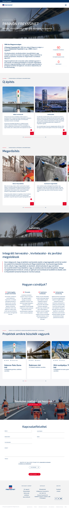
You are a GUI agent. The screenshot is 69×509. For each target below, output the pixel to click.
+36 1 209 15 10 (42, 493)
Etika (66, 507)
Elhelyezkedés (26, 491)
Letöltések (26, 495)
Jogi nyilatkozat (26, 497)
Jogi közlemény (29, 507)
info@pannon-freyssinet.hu (42, 491)
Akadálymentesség (59, 507)
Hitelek (35, 507)
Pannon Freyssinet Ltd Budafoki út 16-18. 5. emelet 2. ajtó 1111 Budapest (42, 497)
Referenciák (26, 493)
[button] (27, 137)
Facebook (58, 489)
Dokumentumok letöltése (33, 231)
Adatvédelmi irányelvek (43, 507)
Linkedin (58, 491)
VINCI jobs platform (33, 404)
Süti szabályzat (51, 507)
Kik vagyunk (26, 489)
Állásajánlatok (42, 489)
